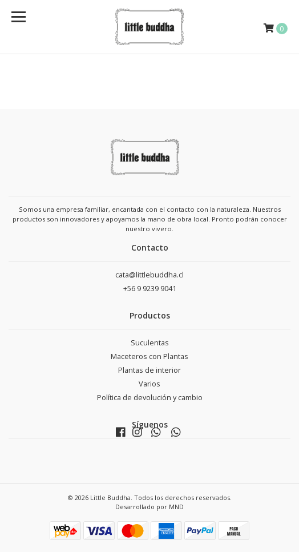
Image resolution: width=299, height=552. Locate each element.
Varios (149, 384)
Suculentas (150, 343)
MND (176, 506)
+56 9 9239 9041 (149, 288)
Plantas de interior (149, 370)
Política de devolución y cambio (150, 397)
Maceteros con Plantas (149, 356)
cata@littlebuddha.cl (149, 275)
